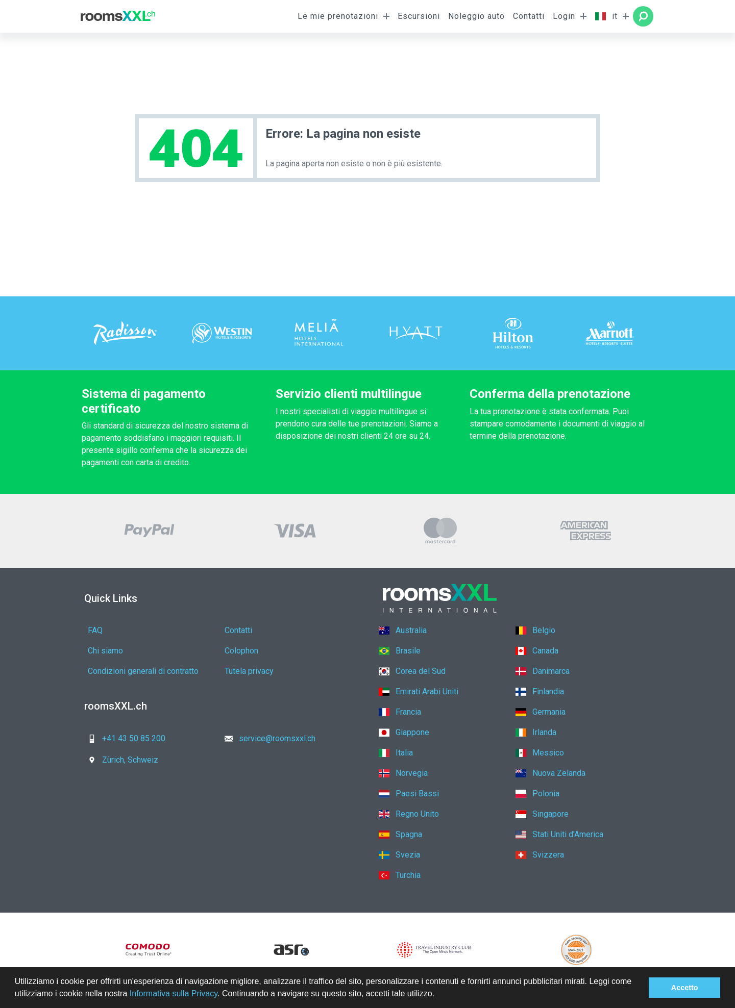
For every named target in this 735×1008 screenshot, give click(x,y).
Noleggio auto (476, 16)
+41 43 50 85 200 (123, 738)
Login (564, 16)
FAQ (95, 630)
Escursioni (419, 16)
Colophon (241, 651)
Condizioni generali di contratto (143, 671)
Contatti (529, 16)
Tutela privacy (249, 671)
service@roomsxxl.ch (266, 738)
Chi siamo (105, 651)
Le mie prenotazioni (338, 16)
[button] (438, 994)
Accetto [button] (684, 988)
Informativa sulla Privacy (173, 993)
